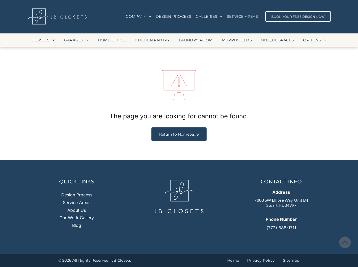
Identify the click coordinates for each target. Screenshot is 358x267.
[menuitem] (138, 16)
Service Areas (76, 202)
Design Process (76, 194)
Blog (76, 225)
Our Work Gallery (76, 217)
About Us (76, 210)
